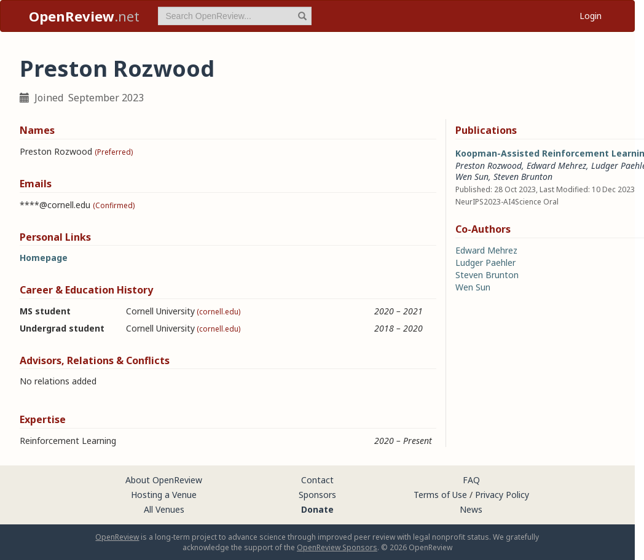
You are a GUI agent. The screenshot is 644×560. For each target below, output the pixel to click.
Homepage (44, 257)
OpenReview (117, 537)
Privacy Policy (502, 494)
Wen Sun (472, 176)
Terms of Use (440, 494)
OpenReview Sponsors (337, 547)
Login (590, 15)
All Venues (164, 509)
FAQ (471, 480)
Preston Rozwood (488, 165)
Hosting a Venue (164, 494)
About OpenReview (163, 480)
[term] (235, 16)
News (471, 509)
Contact (317, 480)
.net (84, 16)
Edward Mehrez (556, 165)
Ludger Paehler (485, 262)
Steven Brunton (522, 176)
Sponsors (317, 494)
